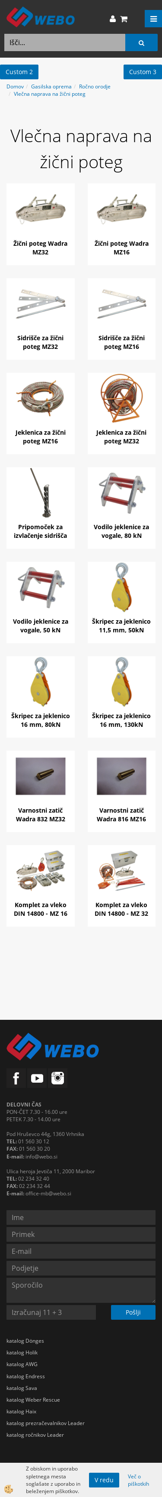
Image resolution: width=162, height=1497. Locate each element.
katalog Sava (21, 1388)
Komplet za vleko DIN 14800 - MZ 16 (40, 909)
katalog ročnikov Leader (35, 1434)
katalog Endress (25, 1376)
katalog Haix (21, 1411)
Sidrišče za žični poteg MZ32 (40, 342)
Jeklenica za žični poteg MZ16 (41, 436)
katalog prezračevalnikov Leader (45, 1423)
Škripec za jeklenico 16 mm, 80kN (40, 720)
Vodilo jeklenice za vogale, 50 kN (40, 625)
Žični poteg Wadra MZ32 (40, 247)
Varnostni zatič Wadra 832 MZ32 (40, 814)
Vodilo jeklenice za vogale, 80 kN (121, 531)
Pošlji (133, 1312)
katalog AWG (22, 1364)
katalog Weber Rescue (33, 1399)
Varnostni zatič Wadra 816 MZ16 (121, 814)
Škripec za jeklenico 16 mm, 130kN (121, 720)
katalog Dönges (25, 1340)
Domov (15, 86)
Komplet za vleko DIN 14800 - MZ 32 (121, 909)
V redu (104, 1480)
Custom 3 (142, 72)
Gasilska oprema (51, 86)
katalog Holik (22, 1352)
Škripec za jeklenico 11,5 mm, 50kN (121, 625)
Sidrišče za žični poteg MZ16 (121, 342)
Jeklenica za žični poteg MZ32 (121, 436)
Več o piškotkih (138, 1480)
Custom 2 (19, 72)
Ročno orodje (95, 86)
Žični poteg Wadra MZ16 (122, 247)
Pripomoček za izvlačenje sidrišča (40, 531)
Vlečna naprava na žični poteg (50, 94)
